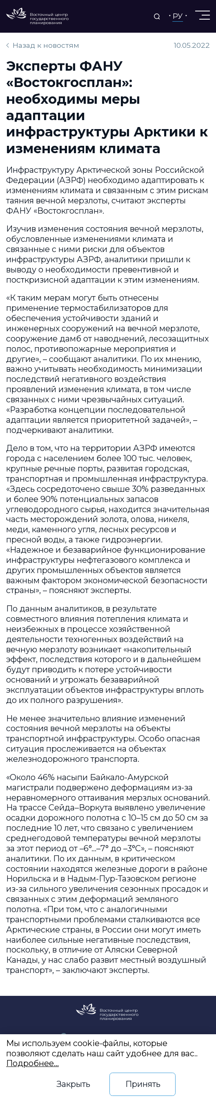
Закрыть (73, 1084)
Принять (142, 1084)
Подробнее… (32, 1063)
